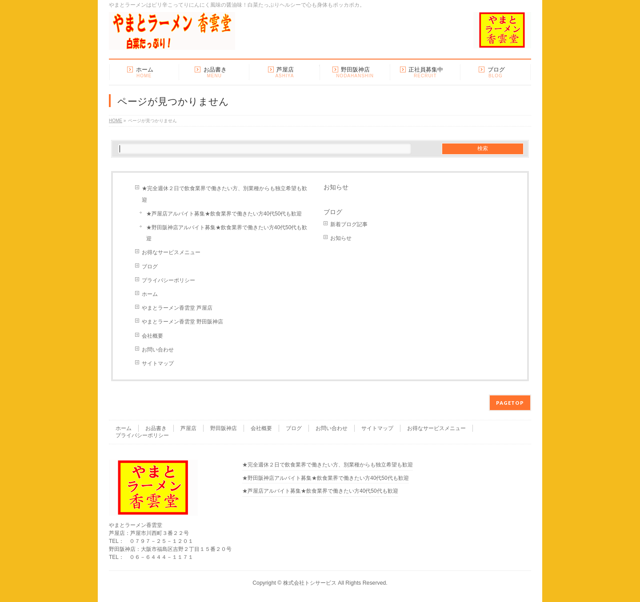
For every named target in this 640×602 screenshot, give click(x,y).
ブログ (150, 266)
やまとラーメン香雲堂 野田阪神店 (182, 322)
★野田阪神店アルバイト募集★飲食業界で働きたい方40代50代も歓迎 (227, 233)
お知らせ (336, 187)
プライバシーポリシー (168, 280)
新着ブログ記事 (349, 224)
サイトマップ (158, 363)
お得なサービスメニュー (171, 252)
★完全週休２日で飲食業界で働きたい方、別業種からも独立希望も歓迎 (224, 194)
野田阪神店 (223, 428)
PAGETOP (510, 403)
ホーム (150, 294)
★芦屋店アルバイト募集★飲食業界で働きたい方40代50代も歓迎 (224, 214)
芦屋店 (188, 428)
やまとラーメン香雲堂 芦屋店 (177, 308)
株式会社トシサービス (309, 583)
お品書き (156, 428)
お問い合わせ (158, 350)
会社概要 (152, 336)
